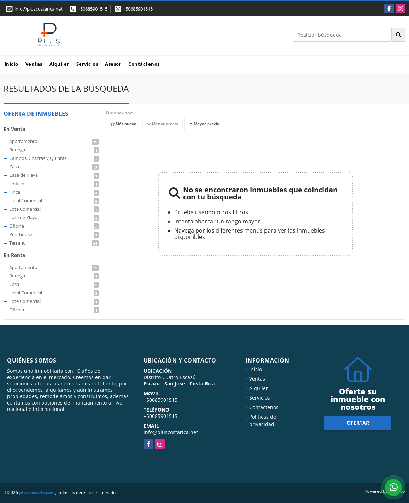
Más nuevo (123, 124)
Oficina (54, 225)
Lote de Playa (54, 217)
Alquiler (59, 64)
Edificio (54, 183)
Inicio (11, 64)
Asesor (113, 64)
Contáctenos (144, 64)
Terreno (54, 242)
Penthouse (54, 234)
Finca (54, 192)
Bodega (54, 149)
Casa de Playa (54, 175)
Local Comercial (54, 200)
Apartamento (54, 141)
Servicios (87, 64)
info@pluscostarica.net (171, 432)
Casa (54, 166)
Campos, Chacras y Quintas (54, 158)
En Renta (14, 255)
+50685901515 (92, 9)
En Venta (14, 129)
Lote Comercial (54, 208)
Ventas (33, 64)
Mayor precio (204, 124)
